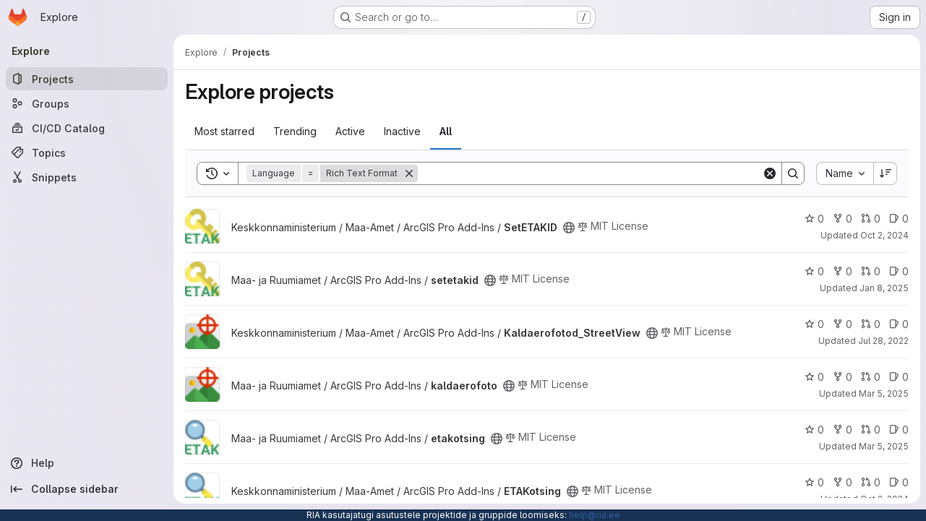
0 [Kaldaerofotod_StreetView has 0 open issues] (899, 324)
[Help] (87, 463)
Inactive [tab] (402, 131)
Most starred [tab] (224, 131)
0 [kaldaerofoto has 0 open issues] (899, 377)
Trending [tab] (295, 131)
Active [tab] (350, 131)
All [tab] (446, 131)
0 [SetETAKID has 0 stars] (814, 218)
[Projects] (87, 78)
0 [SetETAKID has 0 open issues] (899, 218)
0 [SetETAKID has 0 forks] (842, 218)
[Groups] (87, 103)
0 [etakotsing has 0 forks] (842, 429)
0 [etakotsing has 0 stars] (814, 429)
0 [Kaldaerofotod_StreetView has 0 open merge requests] (870, 324)
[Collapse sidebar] (87, 489)
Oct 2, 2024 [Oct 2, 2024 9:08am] (884, 235)
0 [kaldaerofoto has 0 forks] (842, 377)
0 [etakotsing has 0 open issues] (899, 429)
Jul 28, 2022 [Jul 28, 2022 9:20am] (883, 340)
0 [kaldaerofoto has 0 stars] (814, 377)
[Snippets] (87, 177)
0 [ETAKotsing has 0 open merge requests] (870, 482)
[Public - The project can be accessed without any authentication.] (569, 227)
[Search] (590, 173)
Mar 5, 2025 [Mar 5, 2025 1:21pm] (884, 446)
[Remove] (409, 173)
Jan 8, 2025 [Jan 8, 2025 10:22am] (884, 288)
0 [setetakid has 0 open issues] (899, 271)
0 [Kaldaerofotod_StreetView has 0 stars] (814, 324)
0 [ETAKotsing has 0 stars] (814, 482)
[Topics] (87, 152)
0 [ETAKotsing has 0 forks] (842, 482)
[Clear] (770, 173)
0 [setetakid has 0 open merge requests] (870, 271)
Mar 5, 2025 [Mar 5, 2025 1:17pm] (884, 393)
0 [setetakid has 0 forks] (842, 271)
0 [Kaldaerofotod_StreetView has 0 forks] (842, 324)
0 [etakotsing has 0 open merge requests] (870, 429)
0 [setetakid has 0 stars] (814, 271)
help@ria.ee (594, 514)
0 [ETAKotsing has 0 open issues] (899, 482)
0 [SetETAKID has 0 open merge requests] (870, 218)
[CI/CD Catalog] (87, 127)
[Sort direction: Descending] (885, 173)
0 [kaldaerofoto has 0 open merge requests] (870, 377)
